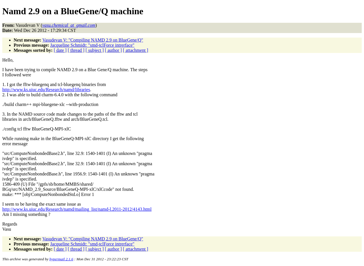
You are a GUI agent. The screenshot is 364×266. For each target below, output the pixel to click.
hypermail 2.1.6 (61, 259)
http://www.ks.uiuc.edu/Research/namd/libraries (46, 89)
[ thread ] (76, 50)
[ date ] (60, 50)
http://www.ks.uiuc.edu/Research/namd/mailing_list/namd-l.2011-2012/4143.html (77, 209)
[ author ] (113, 50)
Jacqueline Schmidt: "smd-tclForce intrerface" (92, 45)
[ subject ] (95, 50)
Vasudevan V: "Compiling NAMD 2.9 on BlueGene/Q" (92, 40)
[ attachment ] (135, 50)
